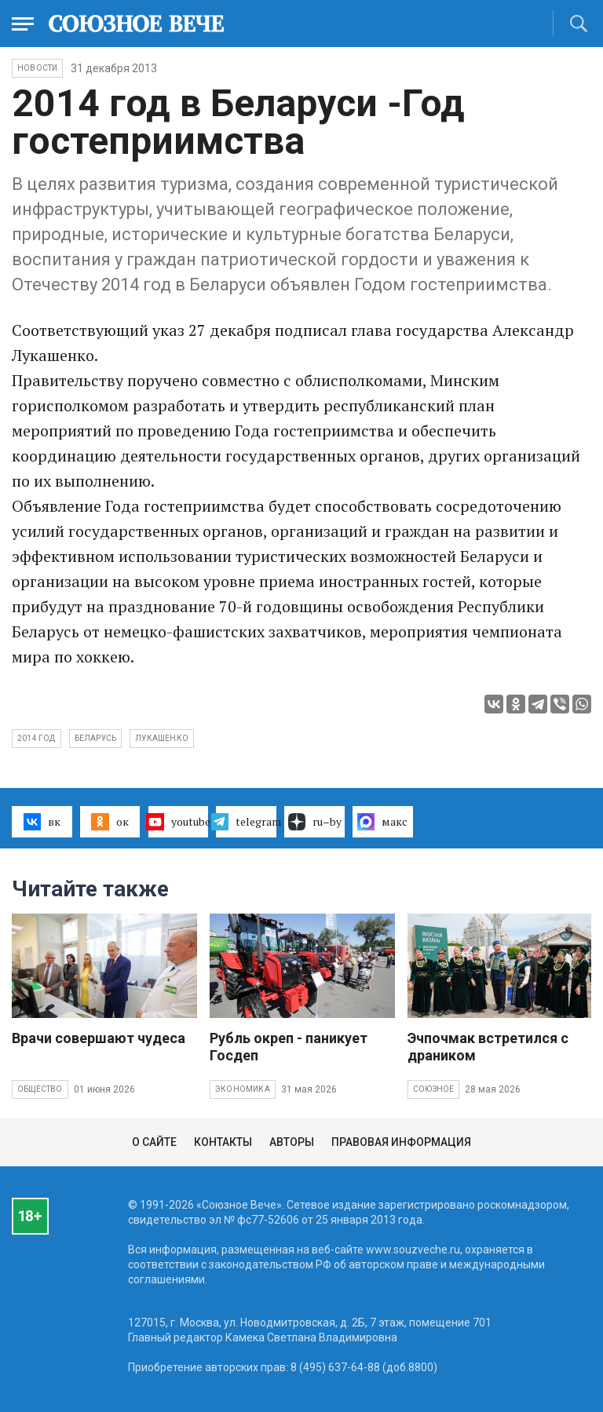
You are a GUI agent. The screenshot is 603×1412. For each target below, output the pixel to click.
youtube (178, 821)
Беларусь (96, 738)
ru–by (315, 821)
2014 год (36, 738)
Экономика (242, 1089)
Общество (40, 1089)
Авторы (291, 1142)
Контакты (223, 1142)
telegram (246, 821)
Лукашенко (161, 738)
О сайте (154, 1142)
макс (382, 821)
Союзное (433, 1089)
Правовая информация (401, 1142)
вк (42, 821)
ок (109, 821)
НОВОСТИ (37, 68)
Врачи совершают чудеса (98, 1038)
